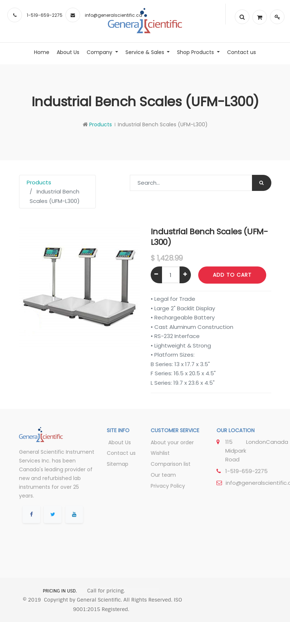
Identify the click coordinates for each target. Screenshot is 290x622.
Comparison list (171, 464)
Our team (163, 475)
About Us (119, 442)
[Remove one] (156, 274)
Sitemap (117, 464)
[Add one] (185, 274)
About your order (172, 442)
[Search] (261, 183)
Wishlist (160, 453)
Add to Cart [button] (232, 275)
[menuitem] (41, 52)
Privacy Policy (168, 485)
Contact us (121, 453)
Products (100, 124)
